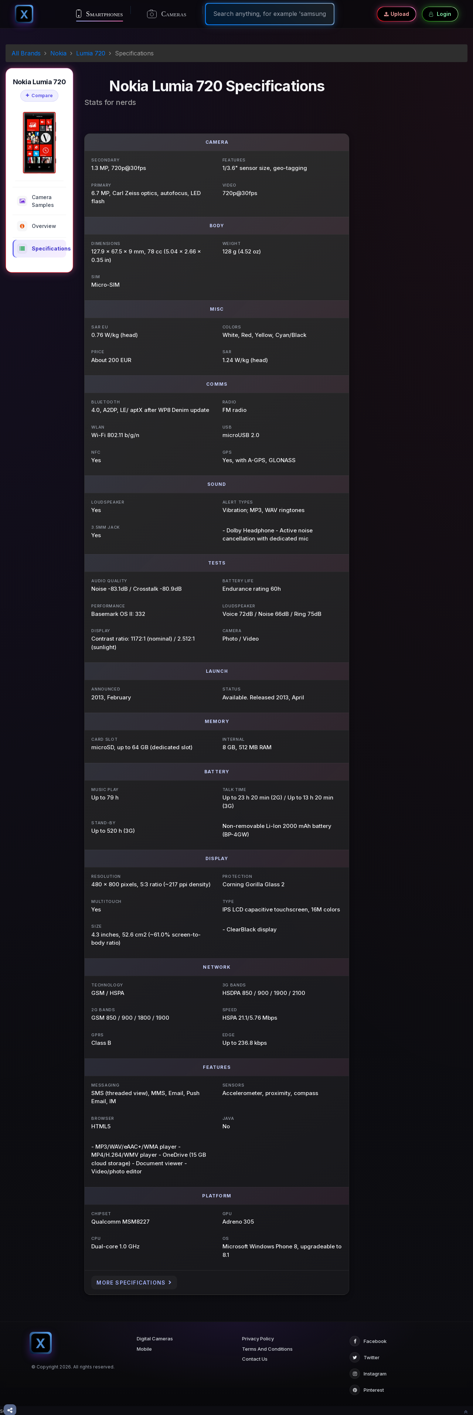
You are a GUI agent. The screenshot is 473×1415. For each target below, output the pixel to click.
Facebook (368, 1341)
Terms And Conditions (267, 1349)
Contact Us (255, 1359)
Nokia (58, 53)
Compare (39, 95)
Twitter (365, 1357)
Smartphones (99, 14)
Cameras (167, 14)
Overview (36, 226)
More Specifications (134, 1282)
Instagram (368, 1373)
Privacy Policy (258, 1338)
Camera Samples (35, 201)
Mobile (144, 1349)
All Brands (26, 53)
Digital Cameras (155, 1338)
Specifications (41, 248)
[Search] (270, 13)
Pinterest (367, 1390)
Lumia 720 (90, 53)
